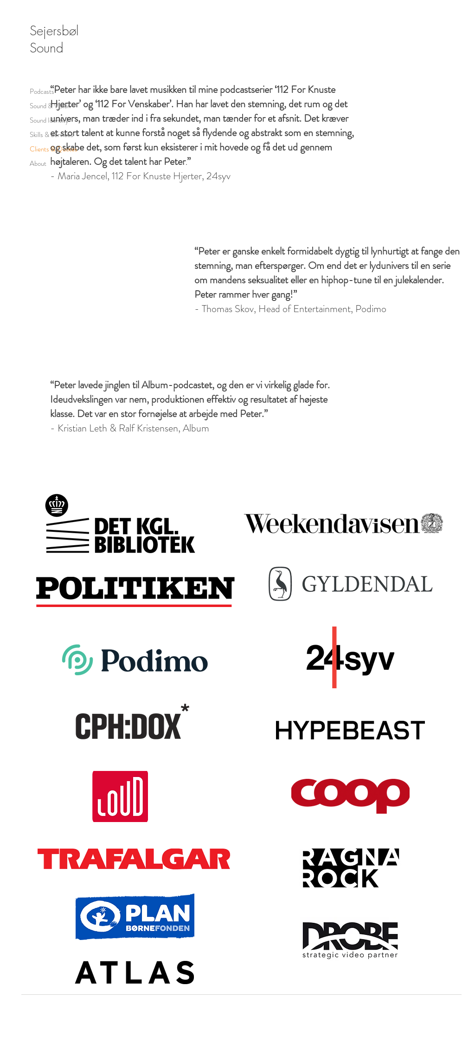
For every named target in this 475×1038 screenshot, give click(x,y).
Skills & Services (51, 135)
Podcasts (42, 91)
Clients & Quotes (53, 149)
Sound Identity (49, 120)
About (38, 163)
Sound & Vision (50, 106)
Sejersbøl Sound (54, 39)
